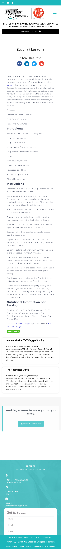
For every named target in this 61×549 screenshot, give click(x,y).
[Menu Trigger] (55, 12)
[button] (19, 63)
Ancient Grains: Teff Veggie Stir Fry (25, 340)
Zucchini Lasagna (23, 324)
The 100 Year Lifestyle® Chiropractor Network (36, 542)
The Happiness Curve (17, 370)
